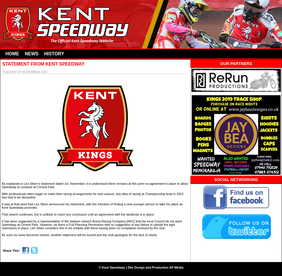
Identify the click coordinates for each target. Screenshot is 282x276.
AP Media (176, 267)
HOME (12, 53)
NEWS (31, 53)
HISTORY (54, 53)
